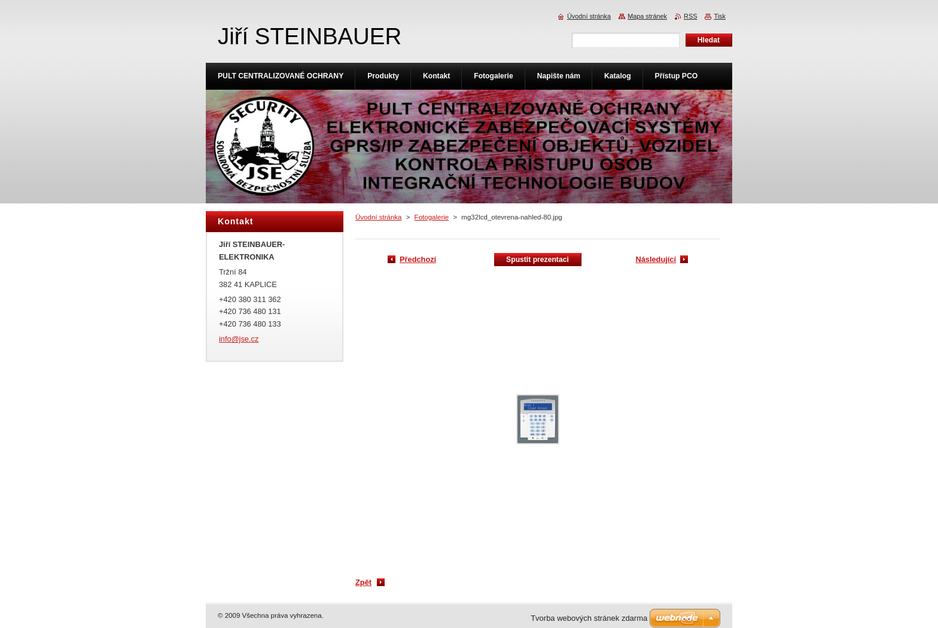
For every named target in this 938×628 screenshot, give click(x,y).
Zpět (363, 582)
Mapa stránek (647, 16)
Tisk (720, 16)
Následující (655, 259)
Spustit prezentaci (537, 259)
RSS (690, 16)
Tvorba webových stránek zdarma (589, 618)
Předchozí (418, 259)
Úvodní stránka (378, 217)
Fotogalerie (432, 217)
